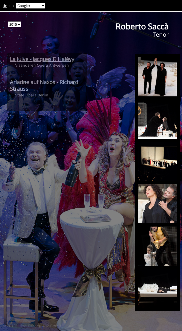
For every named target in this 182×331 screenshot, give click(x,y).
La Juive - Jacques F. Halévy (42, 59)
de (5, 5)
